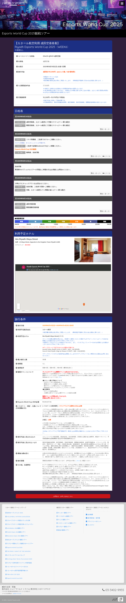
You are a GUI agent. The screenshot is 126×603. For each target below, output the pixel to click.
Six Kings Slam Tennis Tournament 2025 (18, 559)
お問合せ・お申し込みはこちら (63, 496)
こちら (60, 377)
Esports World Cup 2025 (13, 578)
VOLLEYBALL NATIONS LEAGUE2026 (17, 517)
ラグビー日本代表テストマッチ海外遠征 (18, 563)
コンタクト (90, 525)
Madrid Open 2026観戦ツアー (15, 532)
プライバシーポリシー (93, 521)
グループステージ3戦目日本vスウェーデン (19, 524)
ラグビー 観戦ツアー (64, 527)
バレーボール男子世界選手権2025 (16, 571)
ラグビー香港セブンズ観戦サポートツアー (19, 543)
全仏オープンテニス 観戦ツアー (16, 540)
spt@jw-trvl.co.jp (17, 593)
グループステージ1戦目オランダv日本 (17, 520)
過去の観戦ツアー (63, 530)
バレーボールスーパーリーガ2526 (16, 567)
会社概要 (89, 514)
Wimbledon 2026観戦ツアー (15, 528)
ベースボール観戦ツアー (65, 516)
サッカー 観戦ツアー (64, 513)
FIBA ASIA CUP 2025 (12, 574)
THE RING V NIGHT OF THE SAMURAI (18, 551)
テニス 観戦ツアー (63, 520)
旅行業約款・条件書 (93, 518)
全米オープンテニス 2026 (14, 513)
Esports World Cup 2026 (13, 547)
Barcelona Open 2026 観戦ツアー (16, 536)
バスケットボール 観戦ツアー (66, 523)
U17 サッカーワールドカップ (15, 555)
